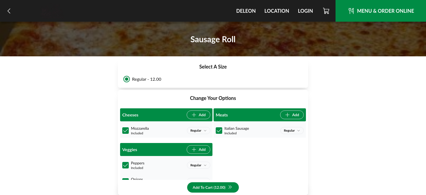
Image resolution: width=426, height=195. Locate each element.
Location (276, 11)
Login (305, 11)
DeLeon (246, 11)
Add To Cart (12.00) (212, 187)
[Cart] (326, 11)
